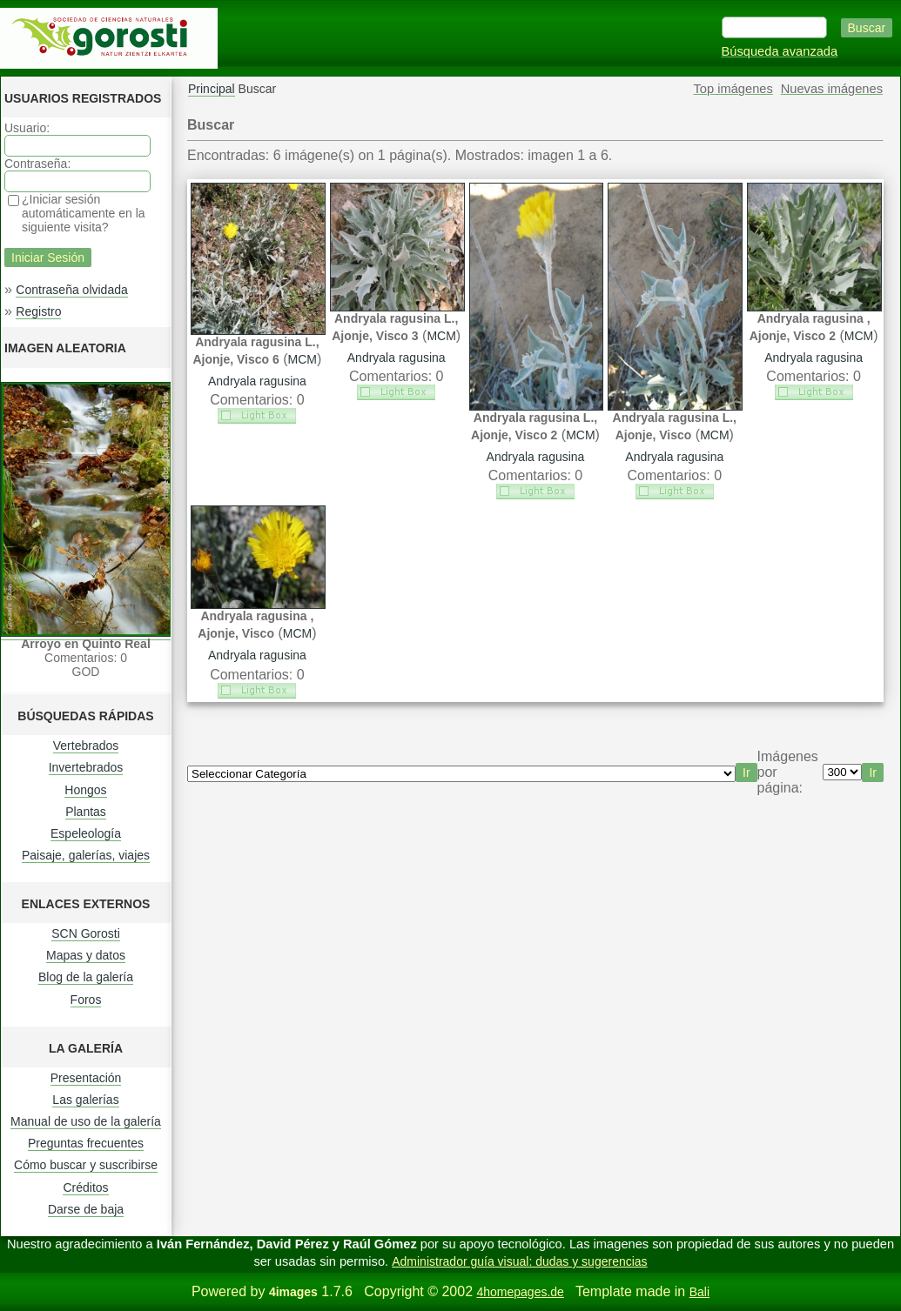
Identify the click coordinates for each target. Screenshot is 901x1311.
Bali (699, 1292)
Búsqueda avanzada (780, 51)
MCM (302, 359)
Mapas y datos (85, 955)
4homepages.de (519, 1292)
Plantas (85, 812)
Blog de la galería (85, 977)
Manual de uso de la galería (85, 1121)
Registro (38, 311)
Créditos (85, 1187)
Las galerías (85, 1100)
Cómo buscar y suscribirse (86, 1165)
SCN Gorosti (85, 933)
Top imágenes (733, 89)
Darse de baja (86, 1209)
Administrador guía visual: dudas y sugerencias (519, 1261)
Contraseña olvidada (71, 290)
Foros (86, 1000)
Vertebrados (86, 745)
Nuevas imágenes (832, 89)
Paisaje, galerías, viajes (86, 855)
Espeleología (85, 833)
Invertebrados (86, 767)
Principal (211, 89)
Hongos (85, 790)
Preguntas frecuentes (86, 1143)
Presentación (86, 1078)
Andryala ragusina (257, 381)
